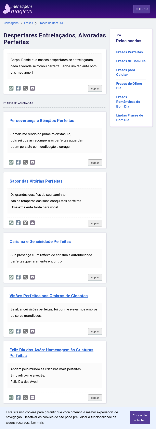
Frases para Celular (125, 72)
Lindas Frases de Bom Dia (129, 117)
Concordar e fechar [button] (140, 418)
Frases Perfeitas (129, 52)
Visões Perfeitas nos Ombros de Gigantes (49, 296)
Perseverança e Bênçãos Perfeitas (42, 120)
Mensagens (10, 23)
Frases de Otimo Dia (129, 86)
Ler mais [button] (37, 422)
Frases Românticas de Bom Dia (128, 101)
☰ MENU (142, 9)
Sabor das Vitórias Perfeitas (36, 181)
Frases (28, 23)
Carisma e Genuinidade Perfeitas (40, 241)
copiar (95, 88)
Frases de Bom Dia (51, 23)
